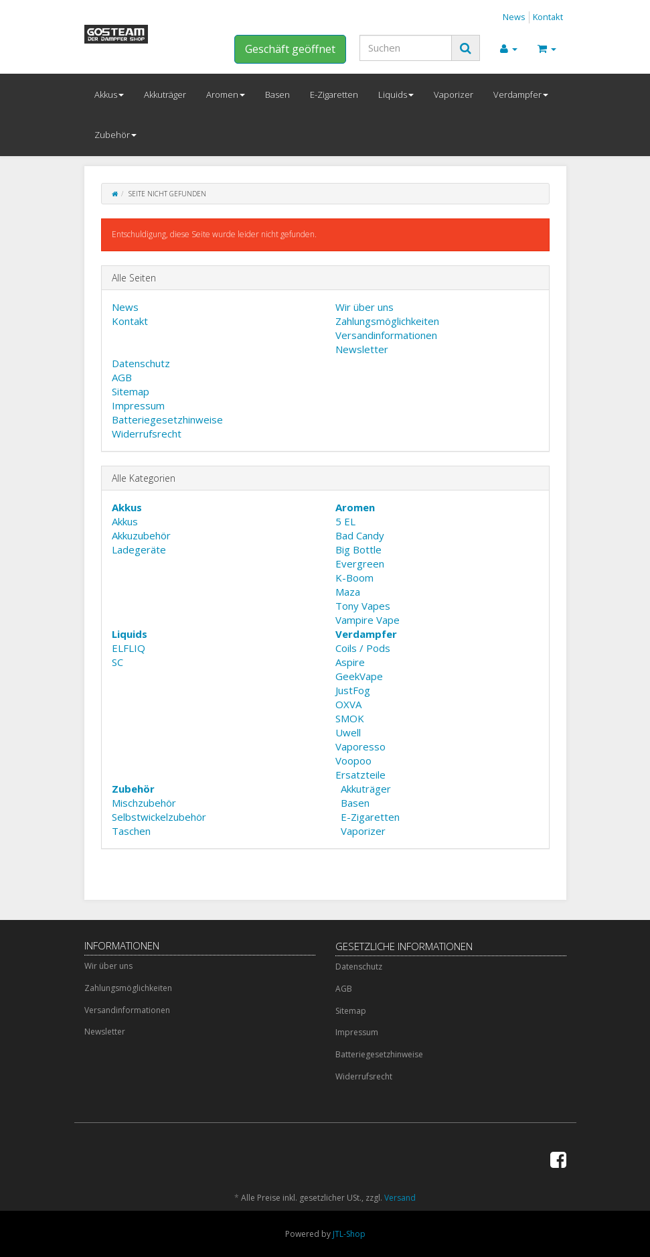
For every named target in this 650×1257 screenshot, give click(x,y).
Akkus (109, 94)
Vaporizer (453, 94)
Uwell (348, 732)
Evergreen (359, 563)
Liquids (396, 94)
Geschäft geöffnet (290, 49)
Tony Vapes (362, 605)
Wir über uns (364, 307)
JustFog (352, 690)
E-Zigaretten (334, 94)
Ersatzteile (360, 774)
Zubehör (115, 135)
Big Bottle (358, 549)
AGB (122, 377)
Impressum (138, 405)
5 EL (345, 521)
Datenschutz (141, 363)
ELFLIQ (128, 648)
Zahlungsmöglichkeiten (387, 321)
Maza (347, 591)
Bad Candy (359, 535)
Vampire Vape (367, 619)
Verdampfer (520, 94)
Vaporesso (360, 746)
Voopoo (353, 760)
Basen (277, 94)
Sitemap (130, 391)
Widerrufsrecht (146, 433)
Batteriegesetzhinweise (167, 419)
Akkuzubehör (141, 535)
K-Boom (354, 577)
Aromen (225, 94)
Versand (400, 1197)
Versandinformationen (386, 335)
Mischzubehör (144, 802)
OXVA (348, 704)
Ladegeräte (139, 549)
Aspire (350, 662)
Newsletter (361, 349)
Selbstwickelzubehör (159, 816)
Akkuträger (165, 94)
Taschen (131, 831)
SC (117, 662)
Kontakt (548, 17)
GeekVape (359, 676)
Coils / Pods (362, 648)
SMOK (349, 718)
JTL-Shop (349, 1234)
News (514, 17)
